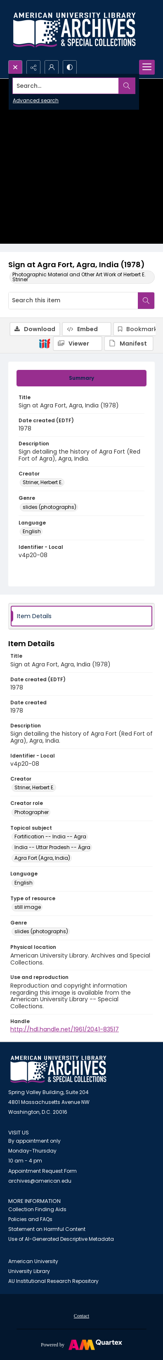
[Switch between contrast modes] (69, 67)
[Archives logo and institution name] (74, 30)
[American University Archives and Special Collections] (58, 1069)
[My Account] (51, 67)
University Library (29, 1271)
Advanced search (36, 100)
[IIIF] (44, 343)
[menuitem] (81, 1315)
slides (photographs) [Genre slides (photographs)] (49, 507)
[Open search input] (15, 67)
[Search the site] (65, 86)
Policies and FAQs (30, 1219)
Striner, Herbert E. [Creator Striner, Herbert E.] (43, 482)
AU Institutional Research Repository (53, 1281)
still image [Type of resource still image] (27, 907)
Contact (81, 1316)
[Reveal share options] (33, 67)
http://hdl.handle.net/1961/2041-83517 (64, 1029)
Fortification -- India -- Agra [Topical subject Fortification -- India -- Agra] (50, 836)
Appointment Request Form (42, 1170)
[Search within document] (146, 300)
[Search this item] (73, 300)
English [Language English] (32, 531)
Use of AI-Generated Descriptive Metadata (61, 1238)
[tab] (81, 378)
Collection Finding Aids (37, 1209)
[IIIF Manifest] (129, 343)
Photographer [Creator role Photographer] (31, 812)
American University (33, 1261)
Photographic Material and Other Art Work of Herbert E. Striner (79, 277)
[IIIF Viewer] (77, 343)
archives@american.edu (39, 1180)
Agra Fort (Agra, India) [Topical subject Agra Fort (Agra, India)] (42, 857)
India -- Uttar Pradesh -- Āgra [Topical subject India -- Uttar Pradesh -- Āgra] (52, 847)
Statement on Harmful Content (46, 1229)
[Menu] (147, 67)
